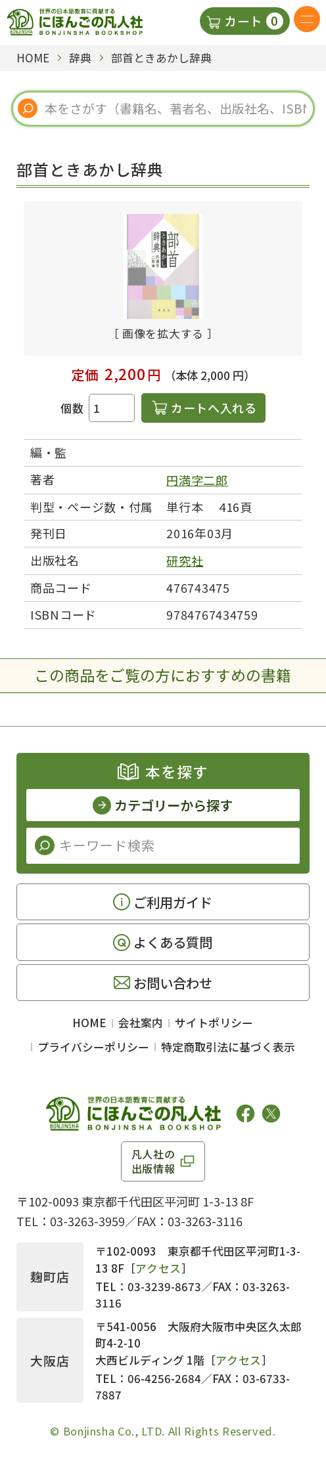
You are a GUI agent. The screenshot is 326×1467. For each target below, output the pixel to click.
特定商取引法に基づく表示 (228, 1046)
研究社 (184, 560)
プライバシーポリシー (93, 1046)
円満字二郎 (197, 479)
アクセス (158, 1268)
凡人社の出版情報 (153, 1161)
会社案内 (140, 1022)
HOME (89, 1022)
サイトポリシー (214, 1022)
